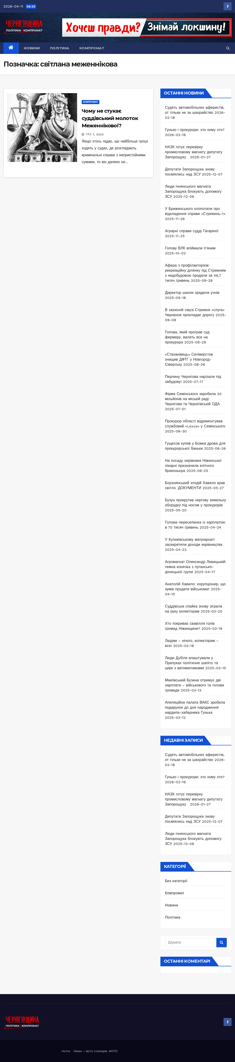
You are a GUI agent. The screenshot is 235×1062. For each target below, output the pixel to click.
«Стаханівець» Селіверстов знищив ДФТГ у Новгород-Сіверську (189, 359)
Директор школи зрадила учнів (192, 292)
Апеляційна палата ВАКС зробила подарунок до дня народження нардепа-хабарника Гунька (195, 707)
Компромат (91, 48)
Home (66, 1051)
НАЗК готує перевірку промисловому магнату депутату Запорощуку (194, 152)
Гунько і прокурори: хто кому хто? (195, 130)
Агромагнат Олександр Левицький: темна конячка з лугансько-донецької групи (195, 567)
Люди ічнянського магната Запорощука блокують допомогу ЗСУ (193, 191)
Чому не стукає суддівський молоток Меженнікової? (110, 118)
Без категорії (176, 881)
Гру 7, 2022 (95, 134)
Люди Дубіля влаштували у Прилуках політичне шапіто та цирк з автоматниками (191, 663)
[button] (228, 48)
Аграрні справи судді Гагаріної (191, 231)
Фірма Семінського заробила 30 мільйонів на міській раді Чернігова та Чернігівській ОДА (193, 399)
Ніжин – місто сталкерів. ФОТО (96, 1051)
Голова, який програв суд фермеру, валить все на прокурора (187, 337)
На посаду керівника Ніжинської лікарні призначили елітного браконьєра (193, 465)
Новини (32, 48)
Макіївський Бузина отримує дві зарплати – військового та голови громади (194, 685)
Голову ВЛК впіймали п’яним (190, 248)
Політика (59, 48)
